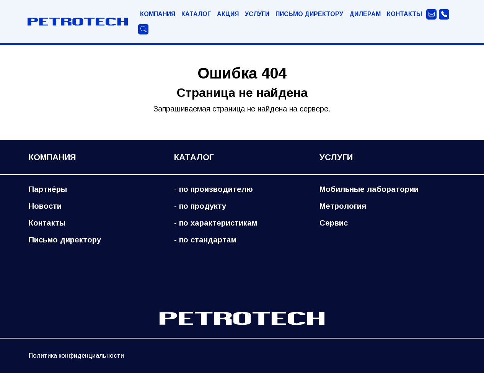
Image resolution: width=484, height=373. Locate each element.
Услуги (257, 14)
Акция (228, 14)
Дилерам (365, 14)
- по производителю (213, 189)
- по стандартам (205, 240)
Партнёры (48, 189)
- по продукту (200, 206)
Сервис (333, 223)
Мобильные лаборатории (369, 189)
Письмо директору (309, 14)
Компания (157, 14)
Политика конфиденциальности (76, 355)
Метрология (342, 206)
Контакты (404, 14)
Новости (45, 206)
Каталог (196, 14)
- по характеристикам (215, 223)
